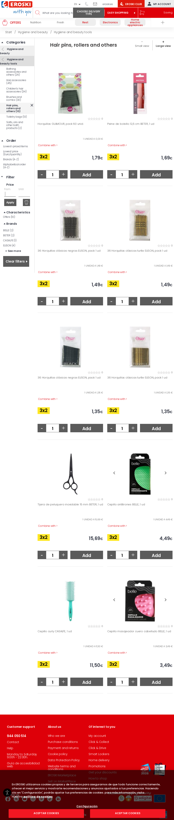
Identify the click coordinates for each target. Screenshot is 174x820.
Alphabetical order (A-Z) (14, 166)
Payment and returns (63, 748)
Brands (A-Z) (11, 159)
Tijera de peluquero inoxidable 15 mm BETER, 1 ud (70, 504)
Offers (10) (9, 217)
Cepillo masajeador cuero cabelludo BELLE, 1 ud (139, 631)
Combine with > (47, 145)
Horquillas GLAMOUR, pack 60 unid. (60, 124)
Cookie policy (58, 754)
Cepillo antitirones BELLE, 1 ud (126, 504)
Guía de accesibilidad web (23, 764)
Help (10, 748)
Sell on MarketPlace (62, 781)
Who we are (56, 736)
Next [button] (165, 473)
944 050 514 (88, 4)
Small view (142, 46)
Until (21, 189)
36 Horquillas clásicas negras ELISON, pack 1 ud (69, 251)
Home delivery (99, 760)
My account (158, 4)
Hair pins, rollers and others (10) (13, 108)
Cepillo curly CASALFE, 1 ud (55, 631)
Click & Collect (99, 742)
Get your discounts (102, 772)
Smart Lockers (99, 754)
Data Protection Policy (64, 760)
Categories (15, 42)
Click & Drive (97, 748)
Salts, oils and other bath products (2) (14, 125)
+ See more (13, 251)
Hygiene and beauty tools (12, 61)
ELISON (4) (9, 245)
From (7, 189)
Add (86, 175)
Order (11, 141)
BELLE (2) (8, 230)
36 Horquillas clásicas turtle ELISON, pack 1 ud (137, 251)
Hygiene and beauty (12, 51)
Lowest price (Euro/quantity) (12, 153)
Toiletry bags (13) (16, 116)
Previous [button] (114, 473)
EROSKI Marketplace (62, 775)
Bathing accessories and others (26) (16, 71)
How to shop (98, 778)
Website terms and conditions (62, 767)
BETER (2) (8, 235)
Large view (163, 46)
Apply (10, 202)
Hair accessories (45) (16, 81)
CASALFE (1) (10, 240)
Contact (13, 742)
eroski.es (108, 4)
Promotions (97, 766)
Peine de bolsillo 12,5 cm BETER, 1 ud (130, 124)
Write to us (96, 4)
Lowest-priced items (15, 146)
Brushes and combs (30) (14, 98)
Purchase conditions (63, 742)
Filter (10, 177)
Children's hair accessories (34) (16, 90)
